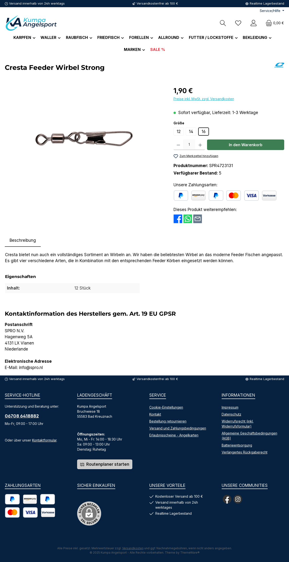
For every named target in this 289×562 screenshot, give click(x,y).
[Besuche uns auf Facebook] (227, 499)
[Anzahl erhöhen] (200, 144)
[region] (84, 137)
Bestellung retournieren (167, 421)
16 (204, 131)
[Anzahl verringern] (178, 144)
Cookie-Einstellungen (166, 407)
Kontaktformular (44, 440)
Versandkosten (133, 548)
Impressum (230, 407)
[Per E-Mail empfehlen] (197, 218)
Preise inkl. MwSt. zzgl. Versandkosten (203, 99)
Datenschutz (231, 414)
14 (191, 131)
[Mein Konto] (253, 23)
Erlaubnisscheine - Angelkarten (173, 435)
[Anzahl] (189, 144)
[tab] (23, 240)
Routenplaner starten (104, 464)
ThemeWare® (190, 552)
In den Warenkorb (245, 144)
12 (179, 131)
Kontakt (155, 414)
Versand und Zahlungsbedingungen (177, 428)
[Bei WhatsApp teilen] (187, 218)
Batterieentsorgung (237, 445)
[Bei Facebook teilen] (178, 218)
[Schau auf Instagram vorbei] (237, 499)
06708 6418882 (22, 415)
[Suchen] (222, 23)
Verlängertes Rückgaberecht (244, 452)
